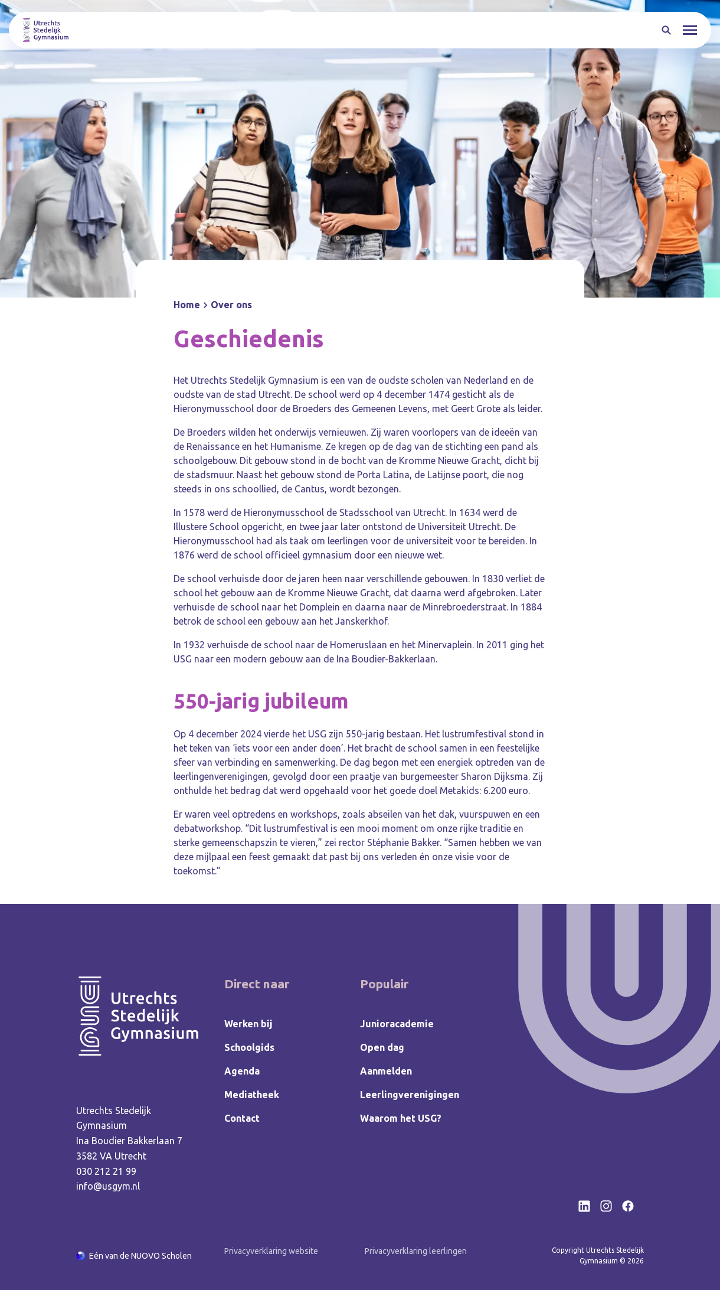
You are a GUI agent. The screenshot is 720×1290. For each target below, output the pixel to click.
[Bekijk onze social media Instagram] (606, 1206)
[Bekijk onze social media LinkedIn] (584, 1206)
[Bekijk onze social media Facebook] (628, 1206)
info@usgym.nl (108, 1186)
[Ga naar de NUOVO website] (134, 1255)
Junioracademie (397, 1023)
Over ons (231, 304)
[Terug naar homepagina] (45, 30)
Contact (242, 1118)
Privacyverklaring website (271, 1251)
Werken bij (248, 1023)
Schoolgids (249, 1047)
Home (187, 304)
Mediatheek (251, 1094)
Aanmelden (386, 1071)
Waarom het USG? (400, 1118)
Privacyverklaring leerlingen (416, 1251)
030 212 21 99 (106, 1171)
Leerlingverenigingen (409, 1094)
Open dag (382, 1047)
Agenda (242, 1071)
